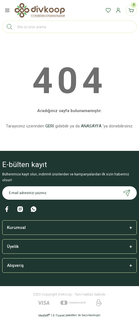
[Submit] (127, 193)
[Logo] (40, 10)
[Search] (69, 27)
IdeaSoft (44, 315)
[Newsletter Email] (69, 193)
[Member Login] (118, 10)
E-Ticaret (59, 315)
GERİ (49, 126)
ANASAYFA (91, 126)
